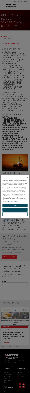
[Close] (27, 177)
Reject (15, 209)
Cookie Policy (8, 201)
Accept (14, 205)
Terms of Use (16, 201)
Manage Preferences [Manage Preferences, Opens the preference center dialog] (15, 214)
